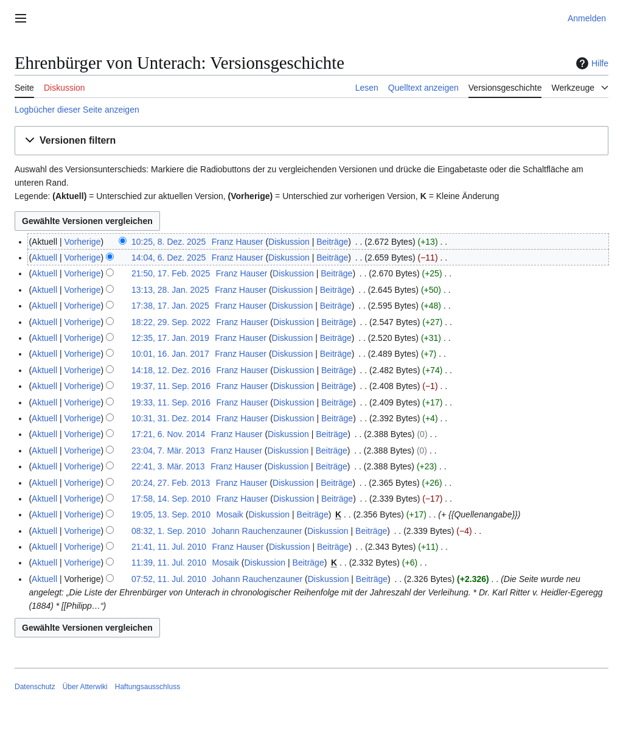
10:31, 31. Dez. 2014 (171, 418)
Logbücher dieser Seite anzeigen (77, 109)
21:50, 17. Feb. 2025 (170, 273)
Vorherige (82, 242)
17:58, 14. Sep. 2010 (171, 498)
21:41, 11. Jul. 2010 (168, 547)
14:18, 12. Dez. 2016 (171, 370)
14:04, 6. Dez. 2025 (168, 257)
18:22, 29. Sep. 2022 (171, 322)
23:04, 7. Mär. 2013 (168, 450)
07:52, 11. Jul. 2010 (168, 579)
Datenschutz (35, 686)
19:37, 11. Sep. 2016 (171, 386)
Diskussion (289, 242)
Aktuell (44, 257)
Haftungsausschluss (147, 686)
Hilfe (590, 63)
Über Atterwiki (85, 686)
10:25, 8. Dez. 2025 (168, 242)
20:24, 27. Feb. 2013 (170, 483)
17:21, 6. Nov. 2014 (168, 434)
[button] (311, 141)
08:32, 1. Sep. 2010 (168, 531)
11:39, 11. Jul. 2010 (168, 562)
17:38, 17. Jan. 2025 (170, 305)
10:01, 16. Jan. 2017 (170, 354)
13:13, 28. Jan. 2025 (170, 290)
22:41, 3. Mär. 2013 (168, 466)
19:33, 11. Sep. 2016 (171, 402)
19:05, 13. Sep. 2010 (171, 514)
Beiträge (332, 242)
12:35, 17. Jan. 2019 (170, 338)
